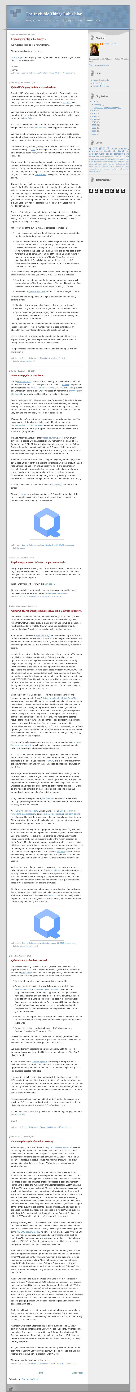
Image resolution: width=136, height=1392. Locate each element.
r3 (34, 361)
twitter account (52, 895)
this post (66, 102)
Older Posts (77, 1373)
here (40, 51)
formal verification (116, 166)
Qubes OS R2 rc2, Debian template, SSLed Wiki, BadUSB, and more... (46, 610)
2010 (94, 122)
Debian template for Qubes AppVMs (59, 698)
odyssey (23, 361)
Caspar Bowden (48, 438)
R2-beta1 (31, 388)
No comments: (69, 73)
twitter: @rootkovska (101, 80)
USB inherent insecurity (26, 811)
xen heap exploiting (122, 164)
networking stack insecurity (23, 814)
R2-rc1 (60, 388)
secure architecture (95, 171)
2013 (94, 113)
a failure (30, 118)
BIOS (91, 166)
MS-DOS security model (28, 1232)
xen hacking (120, 156)
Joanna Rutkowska (110, 44)
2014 (94, 110)
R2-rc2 (71, 388)
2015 (94, 102)
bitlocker (97, 166)
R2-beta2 (41, 388)
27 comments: (69, 1363)
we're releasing (24, 381)
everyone (25, 494)
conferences (99, 159)
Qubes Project (98, 83)
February (98, 105)
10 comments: (65, 1127)
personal (106, 169)
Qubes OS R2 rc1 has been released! (29, 960)
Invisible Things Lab (101, 86)
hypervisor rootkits (122, 159)
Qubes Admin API (37, 291)
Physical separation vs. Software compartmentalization (38, 562)
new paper (49, 584)
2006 (94, 134)
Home (40, 1373)
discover (46, 798)
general (104, 148)
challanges (105, 166)
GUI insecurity (65, 811)
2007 (94, 131)
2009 (94, 125)
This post (15, 57)
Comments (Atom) (30, 1379)
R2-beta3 (51, 388)
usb (36, 946)
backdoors (118, 161)
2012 (94, 116)
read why (50, 761)
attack (92, 151)
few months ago (42, 635)
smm (91, 161)
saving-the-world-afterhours (120, 169)
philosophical (112, 151)
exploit (109, 154)
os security (24, 946)
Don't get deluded (52, 870)
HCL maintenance (34, 425)
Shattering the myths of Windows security (32, 1141)
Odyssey (57, 484)
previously (26, 972)
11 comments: (70, 943)
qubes (29, 361)
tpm (127, 156)
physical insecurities (52, 814)
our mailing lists (18, 1115)
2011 (94, 119)
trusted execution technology (101, 156)
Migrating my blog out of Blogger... (28, 38)
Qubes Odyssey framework (59, 1147)
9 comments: (68, 545)
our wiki (65, 384)
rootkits (108, 164)
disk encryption (109, 159)
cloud (103, 164)
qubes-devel (40, 174)
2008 (94, 128)
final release (40, 127)
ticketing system (39, 1061)
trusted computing (120, 148)
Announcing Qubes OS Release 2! (28, 375)
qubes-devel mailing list (56, 593)
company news (121, 154)
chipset (91, 159)
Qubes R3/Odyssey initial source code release (33, 87)
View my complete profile (99, 65)
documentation (18, 425)
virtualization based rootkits (103, 161)
